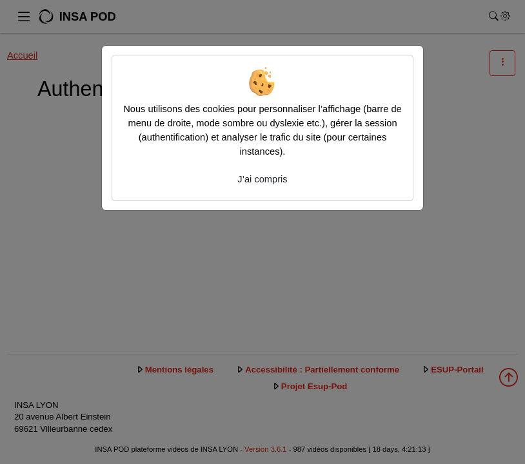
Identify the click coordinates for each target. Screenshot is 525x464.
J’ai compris (262, 179)
